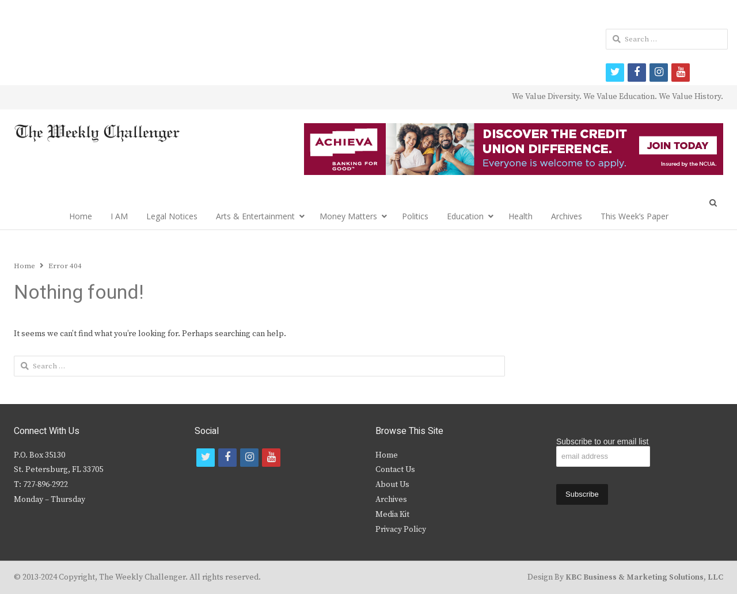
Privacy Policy (400, 529)
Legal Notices (171, 216)
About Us (392, 484)
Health (520, 216)
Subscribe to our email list (602, 441)
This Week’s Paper (634, 216)
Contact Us (395, 469)
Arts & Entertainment (255, 216)
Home (80, 216)
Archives (566, 216)
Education (465, 216)
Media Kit (392, 514)
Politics (415, 216)
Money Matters (348, 216)
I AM (119, 216)
